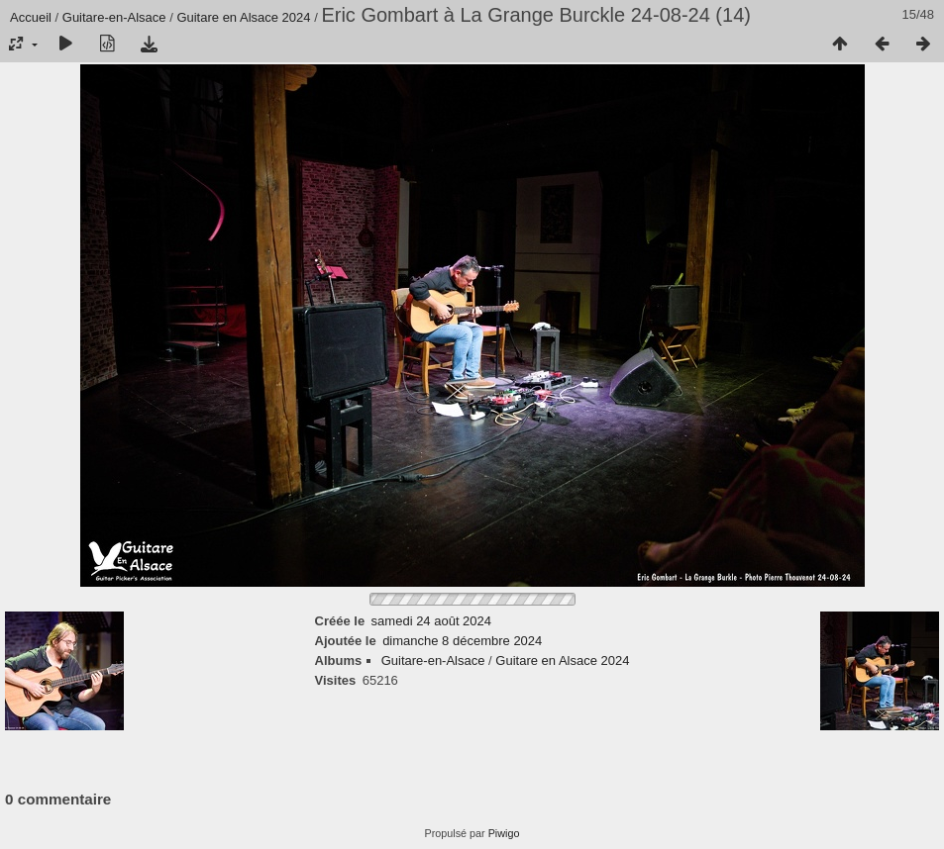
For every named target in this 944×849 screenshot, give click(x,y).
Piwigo (504, 833)
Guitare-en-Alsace (114, 17)
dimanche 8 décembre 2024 (462, 640)
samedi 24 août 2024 (431, 620)
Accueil (31, 17)
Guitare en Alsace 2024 (243, 17)
